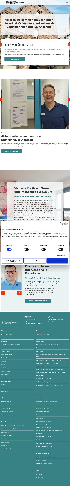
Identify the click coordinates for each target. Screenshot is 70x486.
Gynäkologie (39, 351)
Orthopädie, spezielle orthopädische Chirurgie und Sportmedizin (50, 374)
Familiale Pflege (5, 408)
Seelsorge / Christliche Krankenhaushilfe (12, 425)
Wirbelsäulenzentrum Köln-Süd (45, 446)
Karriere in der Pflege (7, 405)
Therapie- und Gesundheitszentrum (46, 457)
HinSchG (50, 321)
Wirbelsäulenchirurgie (42, 382)
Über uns (4, 331)
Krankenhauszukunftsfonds (55, 319)
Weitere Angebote (6, 449)
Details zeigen (61, 255)
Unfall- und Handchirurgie (43, 378)
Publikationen (5, 368)
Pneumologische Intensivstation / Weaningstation (50, 369)
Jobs (37, 470)
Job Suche (39, 474)
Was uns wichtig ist (6, 338)
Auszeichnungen (6, 351)
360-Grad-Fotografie (26, 215)
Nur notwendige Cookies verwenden (13, 261)
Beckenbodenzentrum (42, 408)
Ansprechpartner (6, 401)
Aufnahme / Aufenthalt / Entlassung (11, 429)
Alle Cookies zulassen (57, 261)
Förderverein (5, 374)
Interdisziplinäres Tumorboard (44, 463)
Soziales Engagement (7, 381)
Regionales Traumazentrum (44, 443)
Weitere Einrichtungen (43, 453)
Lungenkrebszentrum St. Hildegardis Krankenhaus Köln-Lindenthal (52, 432)
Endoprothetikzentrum (42, 415)
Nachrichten (4, 358)
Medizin (38, 331)
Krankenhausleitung (6, 334)
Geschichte (4, 341)
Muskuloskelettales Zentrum (44, 436)
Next (69, 44)
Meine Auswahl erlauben (35, 261)
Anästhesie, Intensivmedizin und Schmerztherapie (50, 338)
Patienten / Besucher (7, 422)
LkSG (49, 323)
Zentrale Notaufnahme (42, 334)
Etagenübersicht (5, 445)
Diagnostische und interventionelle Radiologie (49, 385)
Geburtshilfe (39, 348)
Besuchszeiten (5, 442)
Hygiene (3, 348)
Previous (1, 44)
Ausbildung (39, 477)
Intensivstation (40, 341)
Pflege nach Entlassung (7, 411)
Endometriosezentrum (42, 411)
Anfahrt (3, 384)
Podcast (3, 361)
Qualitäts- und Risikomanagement (11, 344)
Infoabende (47, 217)
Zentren (38, 398)
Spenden (3, 378)
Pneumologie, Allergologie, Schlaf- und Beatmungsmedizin (47, 365)
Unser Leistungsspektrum (38, 301)
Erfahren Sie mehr (15, 59)
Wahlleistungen (5, 432)
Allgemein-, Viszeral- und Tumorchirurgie (47, 344)
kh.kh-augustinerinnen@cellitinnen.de (33, 322)
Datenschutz (45, 238)
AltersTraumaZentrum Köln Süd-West (46, 405)
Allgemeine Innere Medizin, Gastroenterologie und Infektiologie (50, 356)
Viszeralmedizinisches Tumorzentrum (46, 401)
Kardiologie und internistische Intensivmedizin (49, 360)
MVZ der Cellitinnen (42, 460)
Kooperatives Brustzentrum (44, 421)
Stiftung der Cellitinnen (7, 354)
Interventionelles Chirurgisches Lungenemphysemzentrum (45, 426)
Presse (3, 364)
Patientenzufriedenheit (7, 435)
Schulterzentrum (41, 440)
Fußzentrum (39, 418)
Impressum (53, 238)
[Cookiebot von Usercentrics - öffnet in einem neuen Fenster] (61, 223)
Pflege (3, 398)
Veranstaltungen (5, 371)
